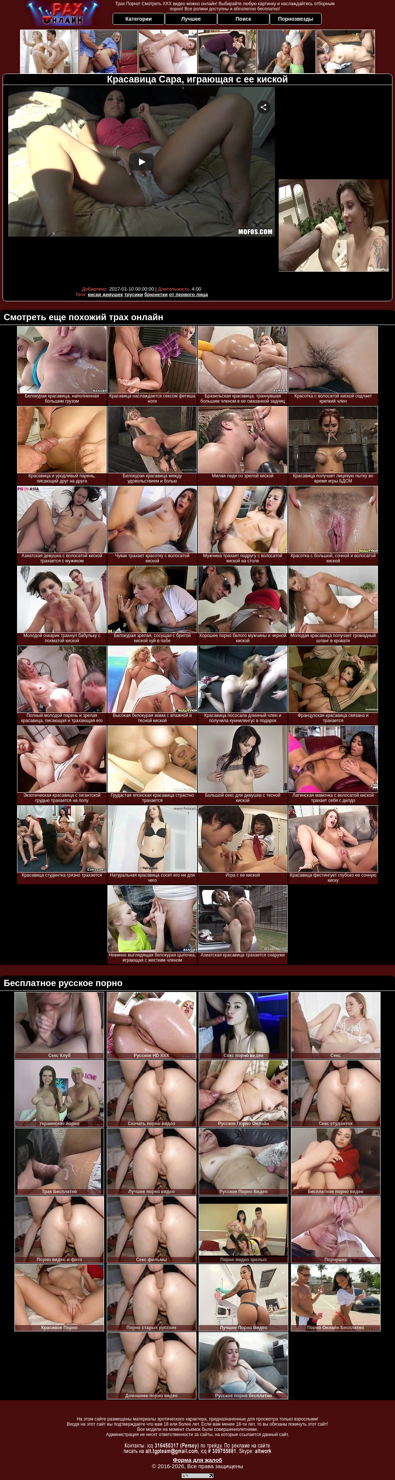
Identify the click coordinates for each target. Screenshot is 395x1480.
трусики (133, 294)
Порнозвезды (295, 19)
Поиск (243, 19)
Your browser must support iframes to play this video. (141, 184)
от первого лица (188, 294)
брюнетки (156, 294)
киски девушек (105, 294)
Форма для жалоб (197, 1460)
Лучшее (191, 19)
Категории (139, 19)
